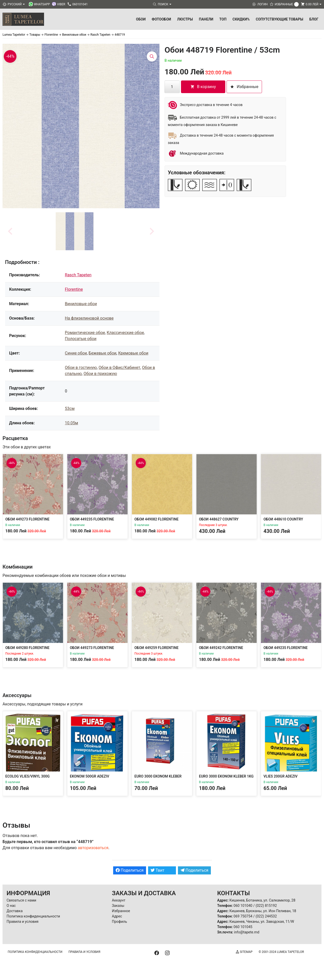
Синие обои (76, 353)
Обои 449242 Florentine (221, 648)
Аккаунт (118, 900)
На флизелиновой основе (89, 318)
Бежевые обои (102, 353)
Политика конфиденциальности (33, 916)
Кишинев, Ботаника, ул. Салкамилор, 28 (262, 900)
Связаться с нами (21, 900)
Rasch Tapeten (78, 275)
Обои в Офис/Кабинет (119, 367)
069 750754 (243, 916)
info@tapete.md (246, 932)
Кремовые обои (133, 353)
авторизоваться (93, 847)
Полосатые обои (80, 338)
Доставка (15, 911)
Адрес (117, 916)
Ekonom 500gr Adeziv (89, 776)
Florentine (74, 289)
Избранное (121, 911)
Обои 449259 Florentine (156, 648)
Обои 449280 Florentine (27, 648)
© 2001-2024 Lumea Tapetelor (281, 952)
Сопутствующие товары (279, 19)
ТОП (223, 19)
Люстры (185, 19)
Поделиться (130, 870)
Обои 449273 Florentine (27, 519)
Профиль (119, 921)
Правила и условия (22, 921)
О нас (11, 906)
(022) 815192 (266, 906)
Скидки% (241, 19)
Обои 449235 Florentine (92, 519)
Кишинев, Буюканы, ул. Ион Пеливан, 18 (262, 911)
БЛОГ (313, 19)
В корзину (203, 86)
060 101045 (243, 927)
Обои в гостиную (81, 367)
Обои (141, 19)
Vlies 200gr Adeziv (280, 776)
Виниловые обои (81, 303)
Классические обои (125, 332)
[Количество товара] (172, 86)
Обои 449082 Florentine (156, 519)
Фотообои (161, 19)
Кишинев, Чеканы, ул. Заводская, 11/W (261, 921)
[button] (75, 231)
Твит (158, 870)
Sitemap (244, 952)
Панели (206, 19)
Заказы (118, 906)
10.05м (71, 423)
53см (69, 408)
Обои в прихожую (100, 373)
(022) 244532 (266, 916)
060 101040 (243, 906)
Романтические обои (85, 332)
